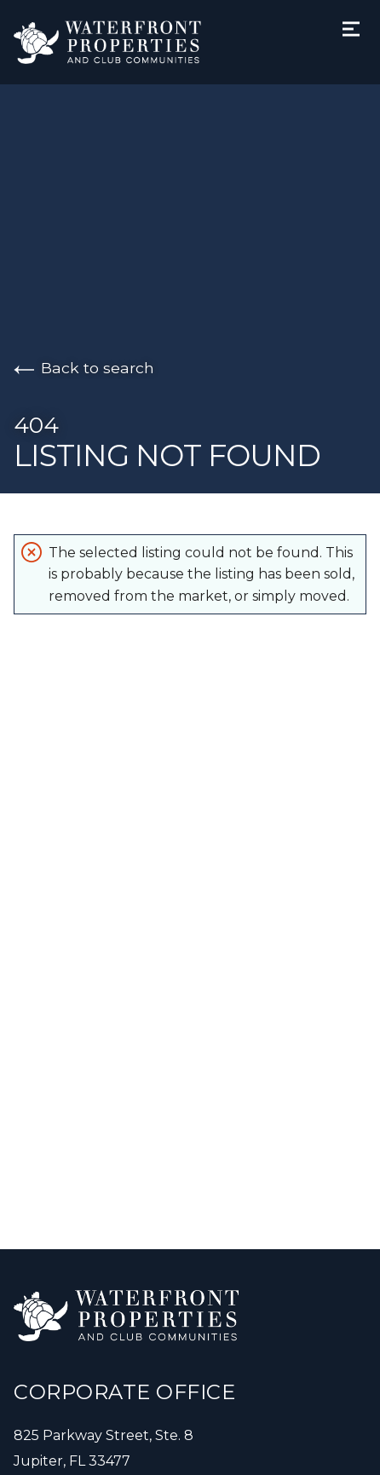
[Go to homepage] (124, 42)
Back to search (84, 368)
